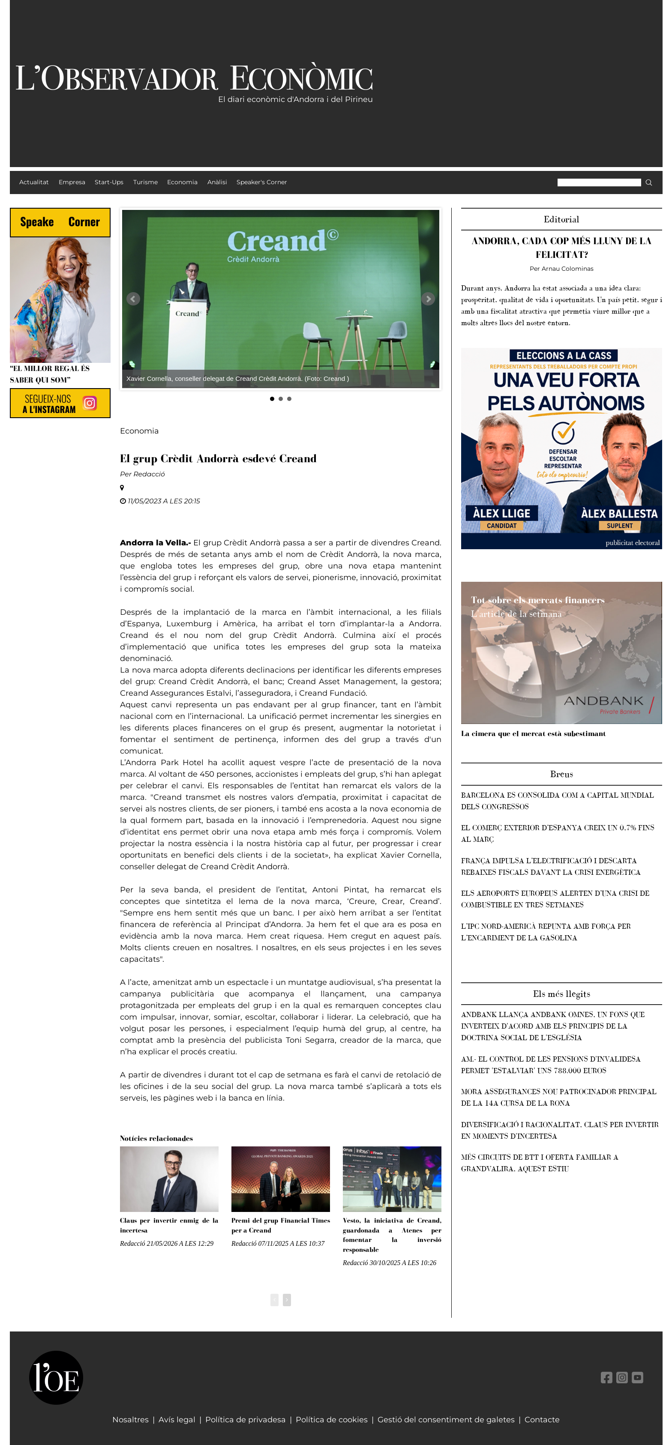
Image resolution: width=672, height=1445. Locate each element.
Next (428, 299)
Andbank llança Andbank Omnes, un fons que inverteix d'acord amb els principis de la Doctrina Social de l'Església (553, 1026)
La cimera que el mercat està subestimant (533, 733)
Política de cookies (332, 1419)
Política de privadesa (245, 1419)
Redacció (149, 474)
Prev (133, 299)
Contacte (542, 1419)
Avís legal (177, 1419)
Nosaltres (130, 1419)
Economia (139, 431)
